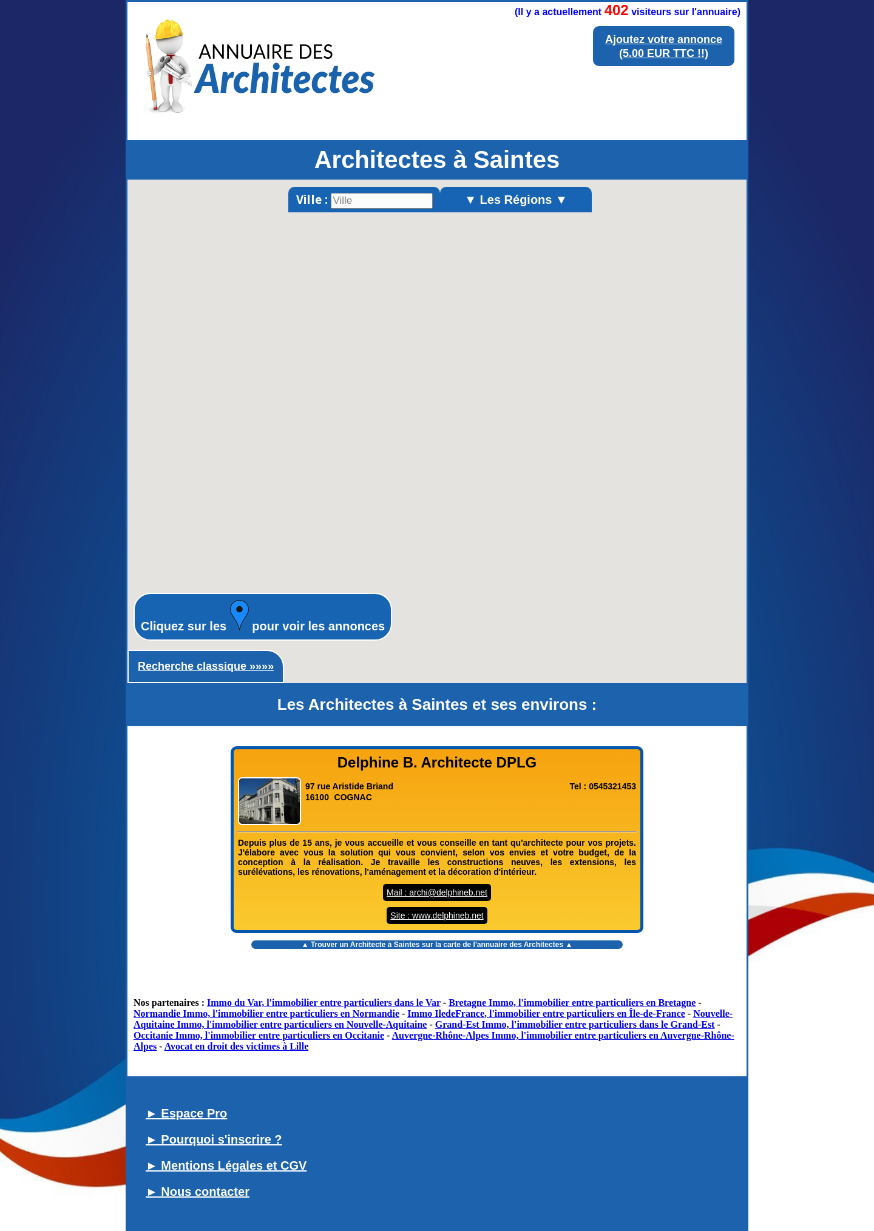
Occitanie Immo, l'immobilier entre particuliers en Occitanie (259, 1035)
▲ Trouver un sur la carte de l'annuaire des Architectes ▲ (437, 944)
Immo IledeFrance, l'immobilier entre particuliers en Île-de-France (546, 1013)
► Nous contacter (197, 1191)
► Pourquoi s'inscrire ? (214, 1139)
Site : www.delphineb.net (436, 915)
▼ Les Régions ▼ (515, 199)
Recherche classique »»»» (206, 666)
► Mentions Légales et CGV (226, 1165)
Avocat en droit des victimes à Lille (236, 1046)
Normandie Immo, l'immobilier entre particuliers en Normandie (266, 1013)
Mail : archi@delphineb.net (437, 892)
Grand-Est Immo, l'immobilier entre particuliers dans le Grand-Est (575, 1024)
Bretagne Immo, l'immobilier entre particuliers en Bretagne (572, 1002)
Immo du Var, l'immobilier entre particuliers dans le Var (324, 1002)
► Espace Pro (186, 1113)
